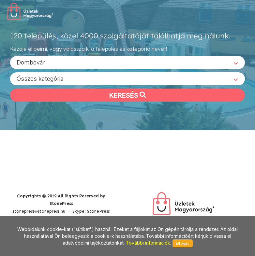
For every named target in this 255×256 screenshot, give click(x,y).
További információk (148, 243)
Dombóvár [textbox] (31, 62)
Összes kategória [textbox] (40, 78)
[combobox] (127, 62)
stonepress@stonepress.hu (39, 211)
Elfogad (182, 243)
